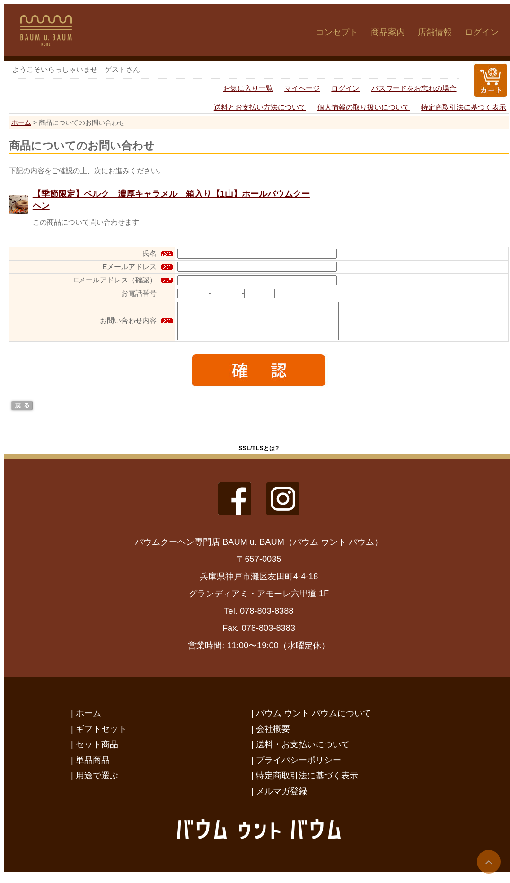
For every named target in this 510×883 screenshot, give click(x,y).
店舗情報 (435, 32)
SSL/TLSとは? (258, 455)
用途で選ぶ (97, 782)
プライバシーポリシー (298, 767)
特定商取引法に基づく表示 (463, 107)
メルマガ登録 (281, 798)
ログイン (482, 32)
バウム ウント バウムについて (313, 720)
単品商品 (93, 767)
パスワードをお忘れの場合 (414, 88)
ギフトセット (101, 736)
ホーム (21, 122)
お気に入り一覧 (248, 88)
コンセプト (337, 32)
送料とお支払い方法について (260, 107)
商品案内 (388, 32)
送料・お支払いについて (303, 751)
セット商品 (97, 751)
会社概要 (273, 736)
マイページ (302, 88)
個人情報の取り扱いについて (363, 107)
